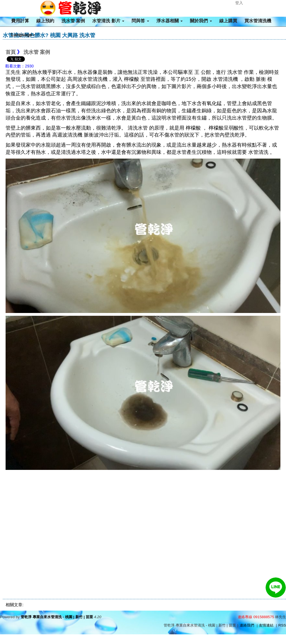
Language (23, 34)
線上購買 (228, 20)
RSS (282, 625)
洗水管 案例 (73, 20)
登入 (239, 3)
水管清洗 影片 (108, 20)
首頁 (11, 52)
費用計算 (20, 20)
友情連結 (266, 625)
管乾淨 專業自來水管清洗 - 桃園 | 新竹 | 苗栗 (57, 617)
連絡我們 (247, 625)
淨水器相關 (169, 20)
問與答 (140, 20)
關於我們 (201, 20)
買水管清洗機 (257, 20)
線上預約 (45, 20)
